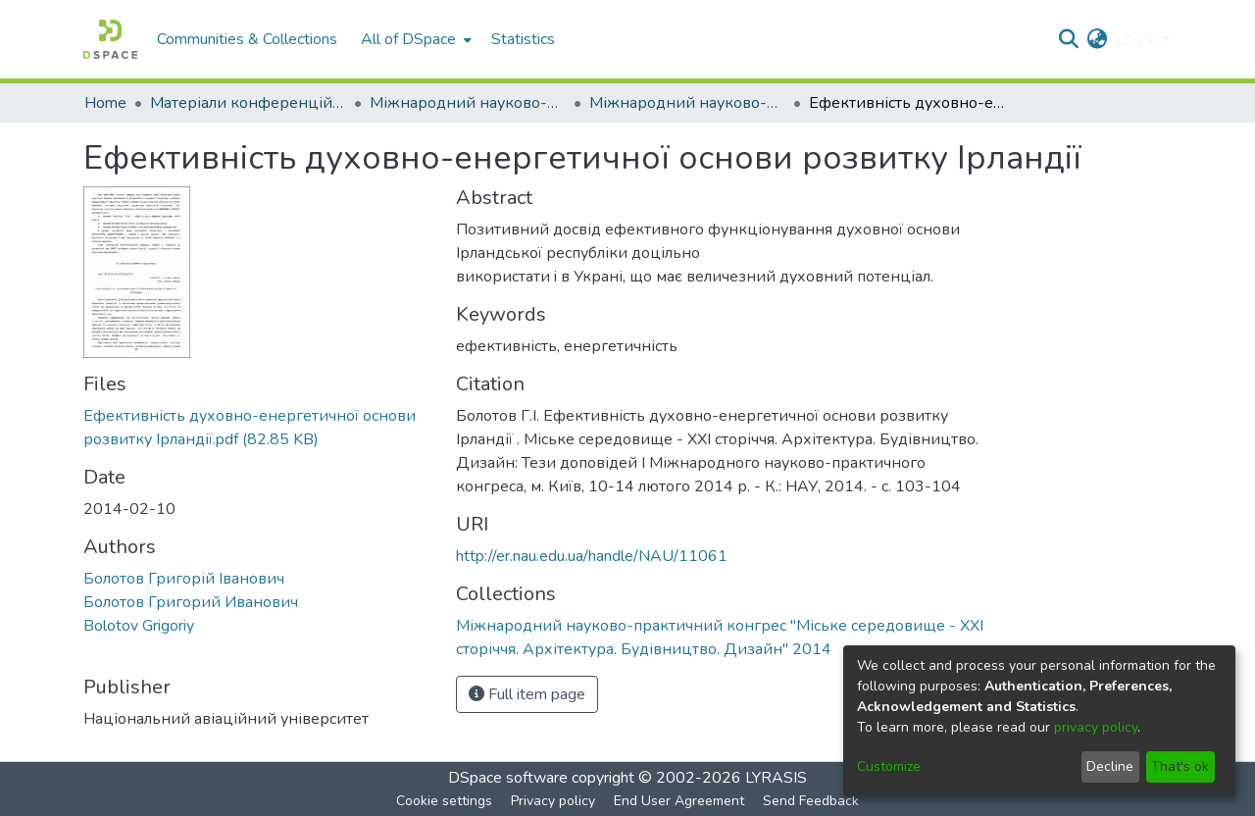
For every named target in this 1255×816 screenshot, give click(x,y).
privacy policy (1095, 727)
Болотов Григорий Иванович (190, 602)
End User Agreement (679, 800)
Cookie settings (444, 800)
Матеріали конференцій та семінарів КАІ (248, 103)
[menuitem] (414, 39)
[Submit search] (1069, 39)
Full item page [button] (527, 694)
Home (105, 103)
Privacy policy (553, 800)
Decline (1109, 766)
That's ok (1180, 766)
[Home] (110, 39)
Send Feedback (811, 800)
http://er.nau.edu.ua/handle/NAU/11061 (592, 556)
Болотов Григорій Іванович (183, 578)
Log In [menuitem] (1137, 39)
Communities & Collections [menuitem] (247, 39)
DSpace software (508, 778)
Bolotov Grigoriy (138, 626)
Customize (889, 766)
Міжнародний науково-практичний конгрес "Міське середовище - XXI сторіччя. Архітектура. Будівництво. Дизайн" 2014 (687, 103)
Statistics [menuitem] (523, 39)
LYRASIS (776, 778)
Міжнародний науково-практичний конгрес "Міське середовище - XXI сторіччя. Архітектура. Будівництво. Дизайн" (468, 103)
